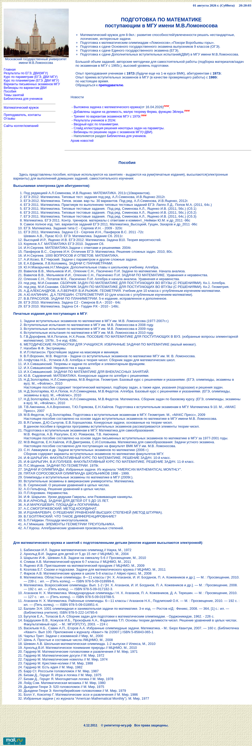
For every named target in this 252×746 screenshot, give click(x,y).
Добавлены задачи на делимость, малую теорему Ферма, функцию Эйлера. (129, 112)
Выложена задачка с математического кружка (107, 107)
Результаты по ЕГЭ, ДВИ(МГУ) (26, 73)
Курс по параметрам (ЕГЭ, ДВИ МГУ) (30, 77)
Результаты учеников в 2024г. (95, 120)
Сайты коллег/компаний (21, 126)
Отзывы (9, 118)
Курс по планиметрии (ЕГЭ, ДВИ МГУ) (31, 80)
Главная (9, 69)
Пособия (10, 91)
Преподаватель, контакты (22, 115)
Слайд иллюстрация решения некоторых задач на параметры (119, 128)
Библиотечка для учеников (23, 99)
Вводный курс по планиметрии (96, 124)
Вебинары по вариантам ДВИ (25, 88)
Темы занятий (13, 95)
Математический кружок (21, 107)
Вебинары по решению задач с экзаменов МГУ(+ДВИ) (113, 132)
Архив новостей (82, 141)
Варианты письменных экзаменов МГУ (32, 84)
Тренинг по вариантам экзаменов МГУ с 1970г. (107, 116)
